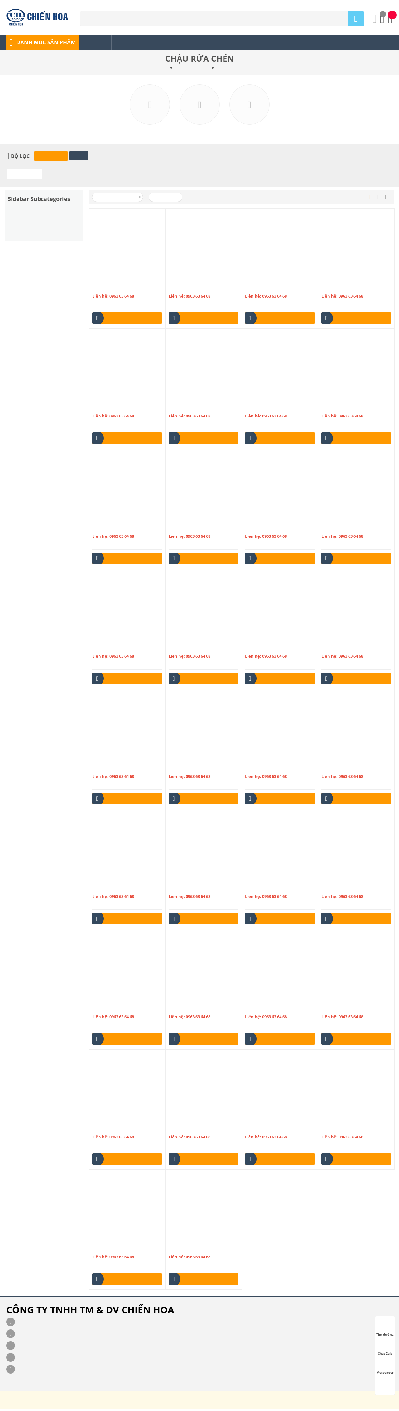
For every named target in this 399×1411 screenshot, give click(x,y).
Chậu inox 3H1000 (187, 529)
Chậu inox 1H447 (109, 289)
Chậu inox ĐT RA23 (111, 889)
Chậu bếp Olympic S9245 (193, 1249)
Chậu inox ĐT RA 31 (341, 529)
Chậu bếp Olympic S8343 (269, 1129)
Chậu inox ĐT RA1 (110, 649)
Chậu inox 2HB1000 (341, 409)
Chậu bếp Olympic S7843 (116, 1129)
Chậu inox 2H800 (186, 409)
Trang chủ (159, 68)
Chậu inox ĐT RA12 (340, 649)
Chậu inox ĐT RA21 (264, 769)
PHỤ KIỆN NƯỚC (193, 68)
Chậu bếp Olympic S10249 (270, 1009)
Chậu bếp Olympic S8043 (193, 1129)
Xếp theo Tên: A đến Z (118, 199)
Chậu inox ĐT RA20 (188, 769)
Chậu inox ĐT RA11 (264, 649)
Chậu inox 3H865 (262, 529)
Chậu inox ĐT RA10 (188, 649)
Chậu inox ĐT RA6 (186, 1009)
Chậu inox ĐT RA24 (188, 889)
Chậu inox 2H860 (262, 409)
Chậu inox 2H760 (338, 289)
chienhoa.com (19, 1406)
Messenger (385, 1367)
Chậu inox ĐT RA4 (339, 889)
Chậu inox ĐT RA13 (111, 769)
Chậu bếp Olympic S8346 (345, 1129)
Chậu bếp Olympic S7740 (345, 1009)
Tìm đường (385, 1329)
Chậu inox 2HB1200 (112, 529)
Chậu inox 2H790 (109, 409)
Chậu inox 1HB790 (187, 289)
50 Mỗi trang (166, 199)
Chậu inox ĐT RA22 (340, 769)
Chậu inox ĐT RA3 (263, 889)
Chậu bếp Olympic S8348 (116, 1249)
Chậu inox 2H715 (262, 289)
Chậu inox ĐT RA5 (110, 1009)
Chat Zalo (385, 1348)
